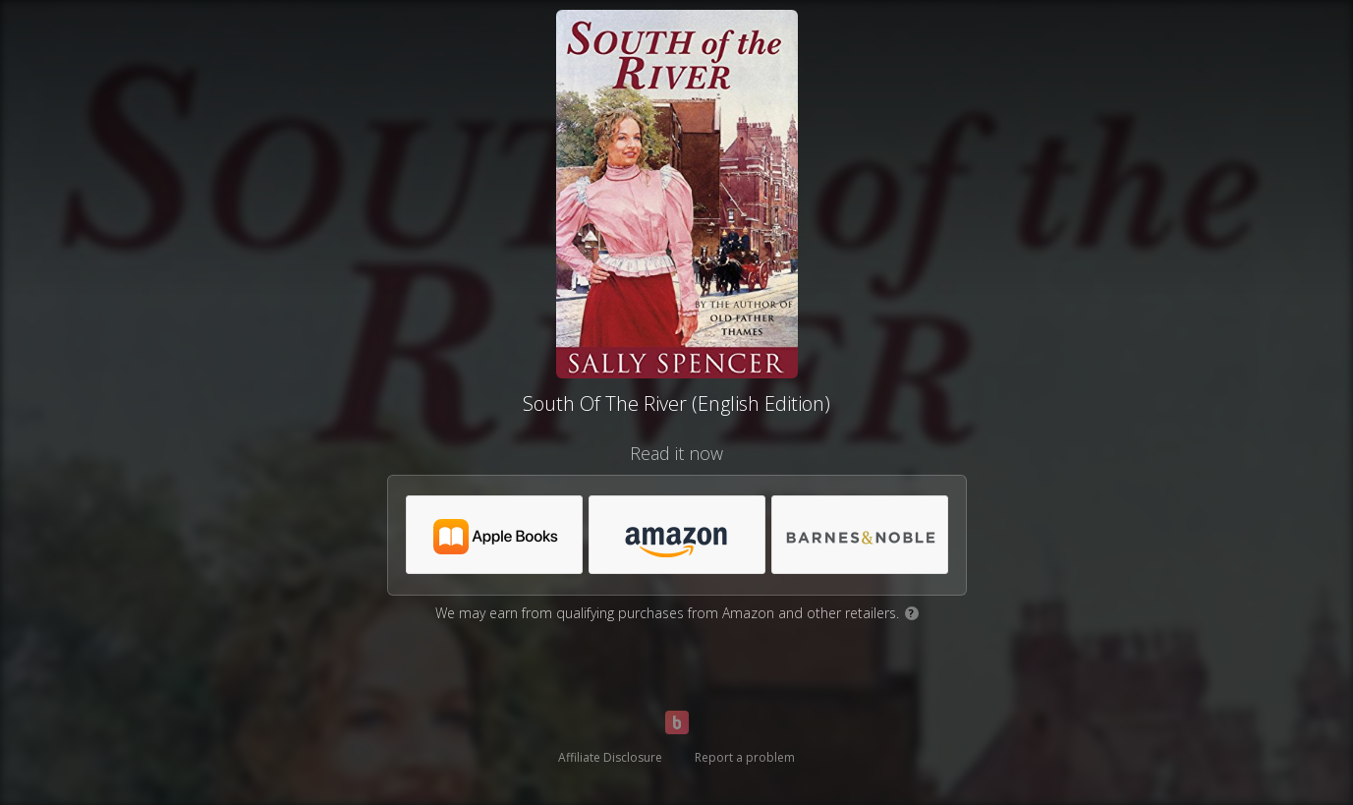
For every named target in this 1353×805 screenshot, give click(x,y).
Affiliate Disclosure (610, 757)
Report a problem (745, 757)
